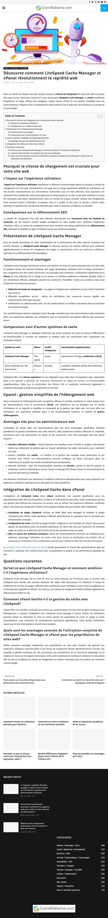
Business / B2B (63, 853)
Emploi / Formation (65, 886)
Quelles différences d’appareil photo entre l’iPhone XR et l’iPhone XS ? (53, 756)
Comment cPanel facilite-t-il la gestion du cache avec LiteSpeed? (35, 153)
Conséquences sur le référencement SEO (26, 126)
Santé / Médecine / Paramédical (71, 849)
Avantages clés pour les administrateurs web (28, 141)
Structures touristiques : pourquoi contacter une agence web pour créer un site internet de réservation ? (35, 808)
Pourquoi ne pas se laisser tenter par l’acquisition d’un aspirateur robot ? (17, 756)
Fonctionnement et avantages (22, 132)
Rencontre (61, 878)
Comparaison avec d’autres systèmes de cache (28, 135)
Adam (8, 83)
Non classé (61, 882)
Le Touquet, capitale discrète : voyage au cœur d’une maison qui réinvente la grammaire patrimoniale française (34, 789)
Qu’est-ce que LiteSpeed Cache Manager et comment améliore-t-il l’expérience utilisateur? (45, 150)
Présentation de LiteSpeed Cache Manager (25, 129)
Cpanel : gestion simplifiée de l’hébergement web (28, 138)
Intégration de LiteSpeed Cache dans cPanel (25, 144)
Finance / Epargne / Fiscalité (69, 870)
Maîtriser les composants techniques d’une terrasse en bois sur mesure (34, 826)
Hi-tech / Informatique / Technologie (16, 68)
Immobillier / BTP (64, 862)
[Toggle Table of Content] (98, 116)
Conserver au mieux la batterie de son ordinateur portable (53, 723)
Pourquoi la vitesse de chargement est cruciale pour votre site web (35, 120)
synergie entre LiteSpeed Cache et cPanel (27, 547)
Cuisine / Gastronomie (67, 874)
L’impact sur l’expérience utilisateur (24, 123)
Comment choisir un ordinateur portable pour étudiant (19, 723)
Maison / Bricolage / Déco (68, 845)
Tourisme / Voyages (65, 866)
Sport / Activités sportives (68, 890)
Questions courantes (15, 147)
